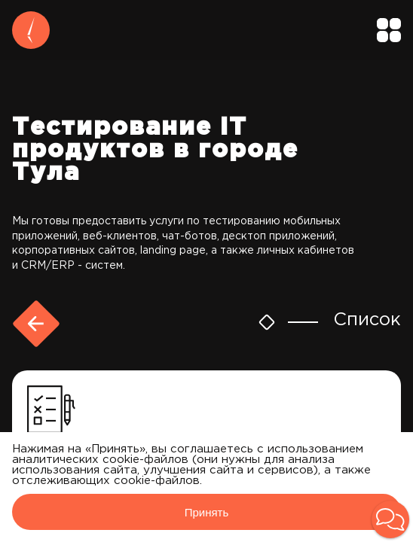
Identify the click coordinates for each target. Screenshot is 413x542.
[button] (390, 519)
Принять (207, 512)
